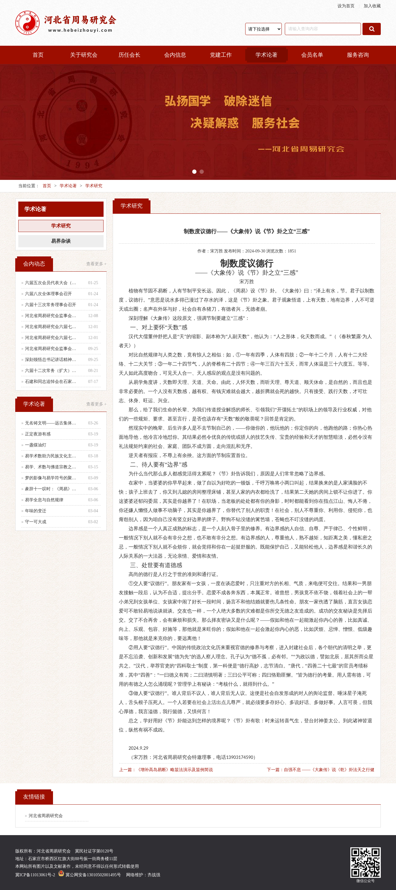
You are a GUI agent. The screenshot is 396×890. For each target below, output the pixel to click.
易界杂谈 (61, 241)
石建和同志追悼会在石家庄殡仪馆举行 (52, 381)
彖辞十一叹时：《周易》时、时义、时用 (52, 489)
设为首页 (346, 6)
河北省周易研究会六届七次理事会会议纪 (52, 337)
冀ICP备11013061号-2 (35, 875)
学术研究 (93, 186)
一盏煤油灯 (35, 445)
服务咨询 (358, 55)
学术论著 (267, 55)
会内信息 (175, 55)
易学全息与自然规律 (44, 500)
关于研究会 (83, 55)
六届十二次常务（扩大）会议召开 (52, 370)
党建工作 (221, 55)
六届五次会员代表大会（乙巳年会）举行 (52, 283)
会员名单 (312, 55)
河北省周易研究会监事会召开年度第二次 (52, 315)
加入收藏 (372, 6)
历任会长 (129, 55)
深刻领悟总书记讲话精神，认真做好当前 (52, 359)
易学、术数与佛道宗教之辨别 (52, 467)
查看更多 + (96, 264)
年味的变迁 (35, 511)
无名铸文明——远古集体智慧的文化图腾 (52, 423)
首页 (38, 55)
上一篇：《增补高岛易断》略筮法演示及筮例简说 (166, 769)
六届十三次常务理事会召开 (50, 304)
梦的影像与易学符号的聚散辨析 (52, 478)
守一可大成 (35, 522)
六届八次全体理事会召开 (48, 293)
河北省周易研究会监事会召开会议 (52, 348)
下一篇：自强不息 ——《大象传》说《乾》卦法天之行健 (321, 769)
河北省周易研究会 (46, 815)
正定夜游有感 (38, 434)
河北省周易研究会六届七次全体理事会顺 (52, 326)
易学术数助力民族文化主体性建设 (52, 456)
